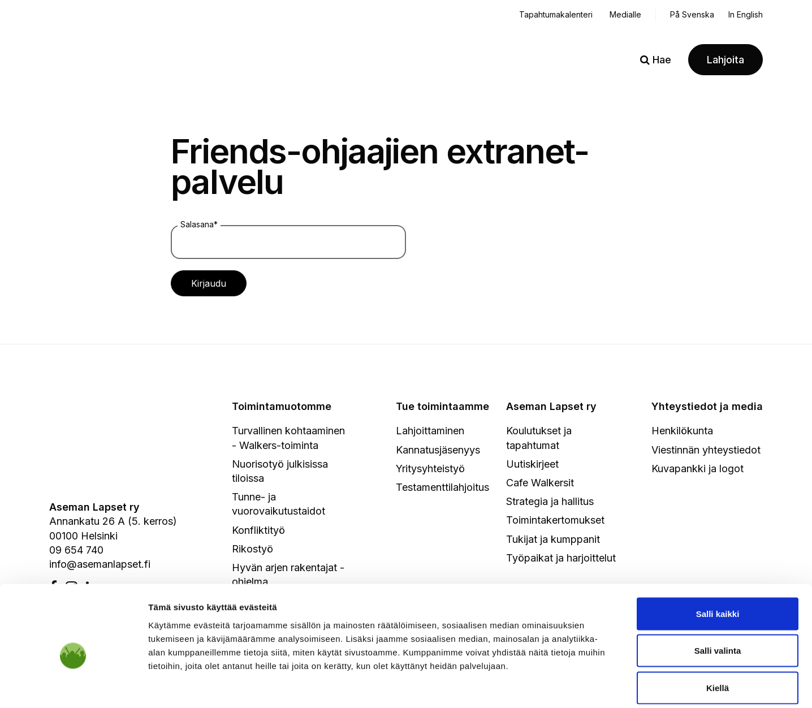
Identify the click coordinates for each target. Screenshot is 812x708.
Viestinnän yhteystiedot (706, 450)
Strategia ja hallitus (550, 501)
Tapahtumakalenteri (556, 14)
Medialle (625, 14)
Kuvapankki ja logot (697, 468)
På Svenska (692, 14)
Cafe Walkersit (540, 483)
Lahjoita (725, 60)
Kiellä (717, 633)
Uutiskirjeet (532, 464)
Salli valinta (717, 597)
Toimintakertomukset (555, 520)
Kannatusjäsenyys (438, 450)
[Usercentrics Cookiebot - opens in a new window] (73, 685)
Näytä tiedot (604, 685)
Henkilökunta (682, 431)
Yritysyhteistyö (430, 468)
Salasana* (199, 224)
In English (745, 14)
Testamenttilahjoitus (442, 487)
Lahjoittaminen (430, 431)
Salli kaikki (718, 559)
